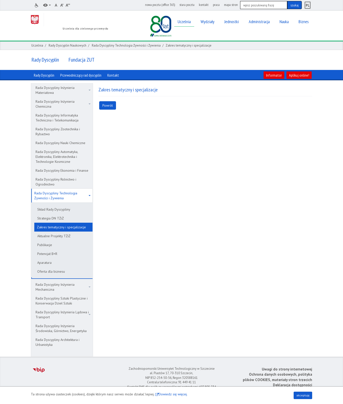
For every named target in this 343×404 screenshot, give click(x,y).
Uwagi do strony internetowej (287, 369)
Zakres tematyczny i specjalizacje (61, 227)
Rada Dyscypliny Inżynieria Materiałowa (63, 90)
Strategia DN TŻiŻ (50, 218)
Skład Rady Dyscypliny (53, 209)
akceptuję (302, 395)
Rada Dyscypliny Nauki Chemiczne (60, 143)
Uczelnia (37, 45)
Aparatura (44, 262)
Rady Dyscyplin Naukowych (67, 45)
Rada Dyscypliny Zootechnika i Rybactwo (58, 131)
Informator (274, 75)
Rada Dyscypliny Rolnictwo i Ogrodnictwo (56, 181)
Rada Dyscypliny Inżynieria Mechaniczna (63, 287)
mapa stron (231, 4)
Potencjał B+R (47, 254)
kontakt (204, 4)
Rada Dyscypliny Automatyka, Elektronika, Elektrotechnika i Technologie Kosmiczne (57, 157)
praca (216, 4)
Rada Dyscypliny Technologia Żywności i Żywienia (126, 45)
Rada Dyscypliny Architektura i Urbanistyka (57, 342)
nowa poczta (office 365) (160, 4)
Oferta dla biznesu (51, 271)
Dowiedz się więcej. (173, 394)
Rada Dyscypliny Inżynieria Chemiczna (63, 104)
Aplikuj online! (299, 75)
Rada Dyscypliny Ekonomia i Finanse (62, 170)
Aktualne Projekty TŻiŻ (54, 236)
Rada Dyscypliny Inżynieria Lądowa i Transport (63, 314)
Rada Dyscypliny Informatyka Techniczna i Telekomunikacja (57, 117)
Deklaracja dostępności (292, 385)
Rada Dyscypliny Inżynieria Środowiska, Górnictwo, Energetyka (61, 328)
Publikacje (44, 245)
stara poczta (186, 4)
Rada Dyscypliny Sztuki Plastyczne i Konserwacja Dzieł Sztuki (62, 300)
